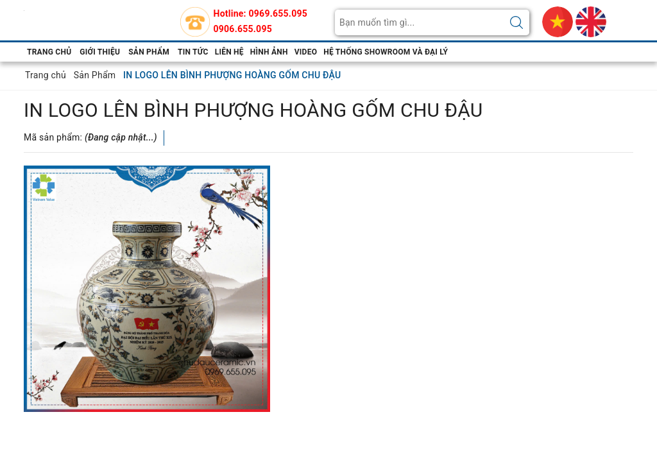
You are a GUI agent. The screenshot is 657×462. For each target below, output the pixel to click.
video (305, 51)
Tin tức (193, 51)
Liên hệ (229, 51)
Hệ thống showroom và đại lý (385, 51)
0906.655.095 (243, 29)
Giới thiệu (100, 51)
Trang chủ (49, 51)
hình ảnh (269, 51)
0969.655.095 (278, 13)
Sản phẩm (148, 51)
